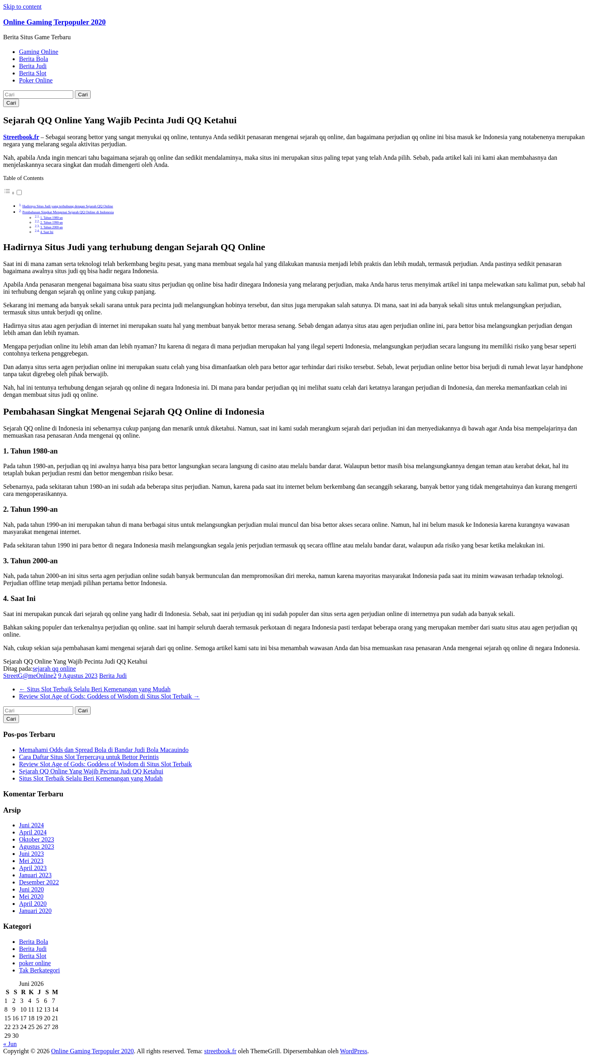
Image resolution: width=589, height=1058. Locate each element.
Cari (83, 95)
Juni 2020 (31, 889)
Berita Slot (32, 73)
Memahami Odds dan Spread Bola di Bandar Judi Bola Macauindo (104, 749)
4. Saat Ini (46, 232)
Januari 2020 (35, 910)
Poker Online (36, 80)
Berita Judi (33, 66)
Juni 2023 (31, 853)
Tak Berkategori (39, 970)
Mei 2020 (31, 896)
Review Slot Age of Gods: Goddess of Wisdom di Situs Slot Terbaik (109, 696)
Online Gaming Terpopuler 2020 (54, 22)
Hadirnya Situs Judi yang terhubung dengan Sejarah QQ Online (68, 206)
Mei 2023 (31, 860)
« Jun (10, 1044)
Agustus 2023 (36, 846)
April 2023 (33, 868)
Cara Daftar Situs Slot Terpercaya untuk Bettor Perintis (89, 757)
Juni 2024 (31, 825)
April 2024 (33, 832)
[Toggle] (19, 192)
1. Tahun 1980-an (51, 218)
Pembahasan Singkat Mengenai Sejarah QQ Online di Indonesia (68, 212)
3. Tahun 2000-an (51, 227)
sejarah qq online (54, 668)
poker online (35, 963)
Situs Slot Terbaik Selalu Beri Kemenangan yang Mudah (95, 689)
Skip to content (22, 6)
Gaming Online (38, 51)
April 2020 (33, 903)
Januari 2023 (35, 875)
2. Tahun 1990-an (51, 222)
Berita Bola (33, 58)
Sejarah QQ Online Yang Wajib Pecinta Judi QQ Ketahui (91, 771)
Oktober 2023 (36, 839)
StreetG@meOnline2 (30, 675)
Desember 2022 (39, 882)
